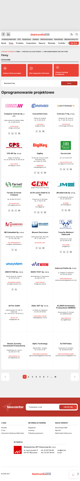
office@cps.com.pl (14, 165)
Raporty (42, 43)
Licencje (31, 430)
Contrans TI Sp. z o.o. (66, 114)
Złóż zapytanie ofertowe (39, 70)
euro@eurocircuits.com (66, 164)
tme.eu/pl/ (65, 245)
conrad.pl (40, 124)
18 (55, 377)
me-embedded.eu (14, 242)
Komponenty (26, 39)
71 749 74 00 (41, 238)
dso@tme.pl (66, 246)
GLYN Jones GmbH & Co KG (40, 194)
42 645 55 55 (66, 240)
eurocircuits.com (66, 162)
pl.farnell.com (14, 203)
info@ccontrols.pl (14, 128)
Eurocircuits (66, 153)
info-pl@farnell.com (14, 205)
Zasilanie (36, 39)
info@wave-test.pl (40, 284)
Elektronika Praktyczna (63, 433)
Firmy (11, 43)
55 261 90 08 (10, 159)
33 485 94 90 (15, 122)
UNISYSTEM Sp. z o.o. (14, 272)
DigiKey (40, 153)
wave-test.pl (40, 282)
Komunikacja (58, 39)
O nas (3, 430)
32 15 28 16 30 (67, 158)
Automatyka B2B (61, 428)
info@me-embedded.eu (14, 244)
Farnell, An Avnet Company (14, 194)
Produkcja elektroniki (9, 39)
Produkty (19, 43)
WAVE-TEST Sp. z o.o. (40, 272)
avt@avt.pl (61, 450)
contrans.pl (66, 124)
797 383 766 (15, 238)
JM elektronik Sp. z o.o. (66, 193)
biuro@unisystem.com (14, 284)
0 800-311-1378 (41, 161)
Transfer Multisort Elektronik (66, 233)
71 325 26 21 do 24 (67, 120)
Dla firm (74, 43)
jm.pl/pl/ (66, 203)
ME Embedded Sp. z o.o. (14, 232)
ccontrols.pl (14, 126)
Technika (61, 43)
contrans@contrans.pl (66, 126)
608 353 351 (41, 278)
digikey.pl (40, 165)
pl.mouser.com (40, 242)
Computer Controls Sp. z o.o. (14, 115)
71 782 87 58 (41, 201)
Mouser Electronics (40, 232)
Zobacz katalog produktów (61, 70)
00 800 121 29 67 (15, 199)
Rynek (3, 43)
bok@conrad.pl (40, 126)
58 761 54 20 (15, 278)
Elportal (58, 430)
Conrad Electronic (40, 114)
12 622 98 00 (41, 120)
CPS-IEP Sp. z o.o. (14, 153)
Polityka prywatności (35, 433)
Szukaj (69, 83)
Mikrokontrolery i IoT (71, 39)
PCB (19, 39)
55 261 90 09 (20, 159)
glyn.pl (40, 205)
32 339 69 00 (67, 199)
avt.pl (59, 453)
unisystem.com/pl (14, 282)
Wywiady (51, 43)
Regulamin (32, 428)
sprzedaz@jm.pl (66, 204)
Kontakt (4, 428)
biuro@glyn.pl (40, 207)
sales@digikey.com (40, 167)
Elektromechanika (46, 39)
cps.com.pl (14, 164)
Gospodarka (31, 43)
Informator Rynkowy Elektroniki (12, 433)
